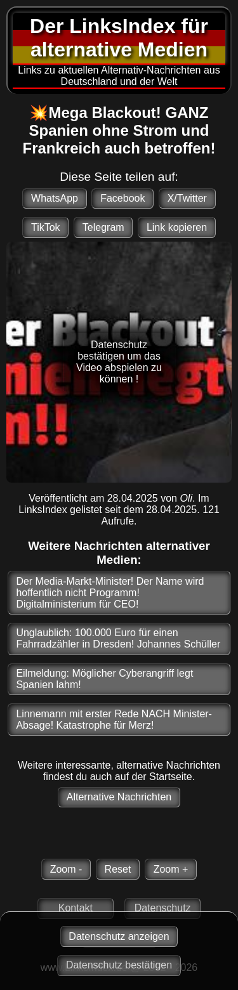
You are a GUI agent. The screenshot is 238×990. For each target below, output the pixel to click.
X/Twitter (187, 198)
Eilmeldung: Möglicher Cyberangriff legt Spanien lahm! (104, 679)
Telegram (103, 227)
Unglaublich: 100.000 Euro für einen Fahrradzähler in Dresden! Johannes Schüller (118, 638)
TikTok (45, 227)
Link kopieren (177, 227)
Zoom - (66, 869)
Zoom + (171, 869)
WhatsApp (54, 198)
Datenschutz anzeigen (119, 936)
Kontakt (75, 907)
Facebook (122, 198)
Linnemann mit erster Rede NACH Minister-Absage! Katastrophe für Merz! (114, 719)
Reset (118, 869)
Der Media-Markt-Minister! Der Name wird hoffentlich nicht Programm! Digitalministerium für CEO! (110, 592)
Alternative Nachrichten (119, 796)
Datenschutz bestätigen (119, 965)
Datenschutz (163, 907)
